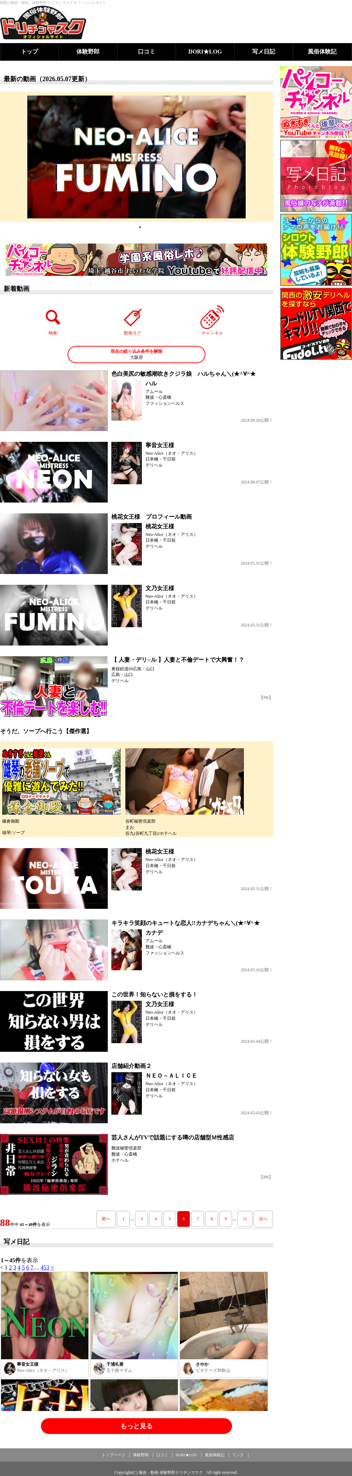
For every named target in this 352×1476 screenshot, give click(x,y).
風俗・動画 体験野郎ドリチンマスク (171, 1472)
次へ (263, 1218)
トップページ (113, 1455)
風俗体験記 (322, 51)
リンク (238, 1455)
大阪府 (136, 354)
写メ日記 (263, 51)
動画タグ (132, 320)
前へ (106, 1218)
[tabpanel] (136, 157)
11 (245, 1218)
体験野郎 (88, 51)
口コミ (146, 51)
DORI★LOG (205, 51)
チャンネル (212, 320)
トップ (29, 51)
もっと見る (136, 1426)
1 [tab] (140, 227)
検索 (53, 320)
